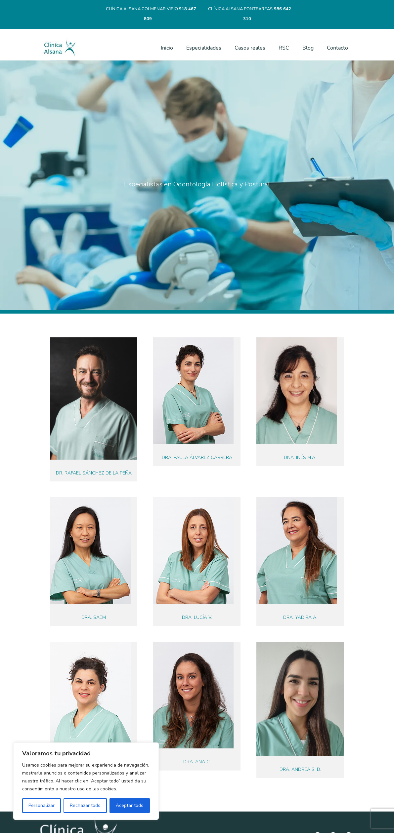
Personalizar (41, 805)
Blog (308, 48)
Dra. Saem (93, 617)
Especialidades (203, 48)
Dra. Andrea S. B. (300, 769)
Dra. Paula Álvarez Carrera (197, 457)
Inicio (167, 48)
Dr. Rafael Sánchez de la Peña (94, 473)
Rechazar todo (85, 805)
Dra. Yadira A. (300, 617)
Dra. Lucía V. (197, 617)
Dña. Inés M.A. (300, 457)
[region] (86, 781)
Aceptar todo (130, 805)
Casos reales (250, 48)
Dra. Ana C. (197, 762)
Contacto (337, 48)
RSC (284, 48)
